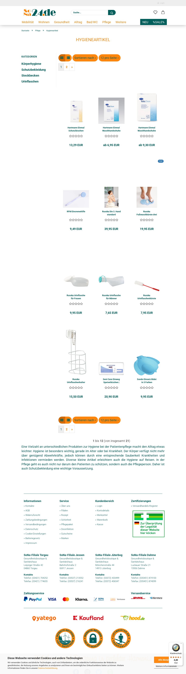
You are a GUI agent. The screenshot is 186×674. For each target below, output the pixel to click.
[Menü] (181, 644)
